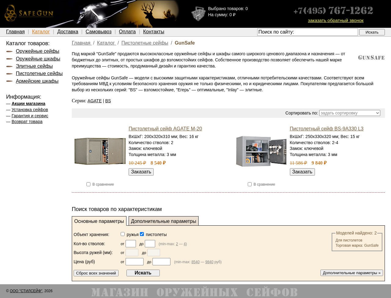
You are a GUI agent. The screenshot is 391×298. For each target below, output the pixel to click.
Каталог (41, 31)
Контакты (153, 31)
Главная (15, 31)
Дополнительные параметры (163, 221)
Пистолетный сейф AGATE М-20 (165, 128)
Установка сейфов (30, 109)
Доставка (67, 31)
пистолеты (153, 234)
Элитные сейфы (34, 66)
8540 (196, 262)
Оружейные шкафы (38, 58)
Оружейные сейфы (37, 51)
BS (108, 100)
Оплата (127, 31)
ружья (130, 234)
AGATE (95, 100)
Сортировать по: (301, 113)
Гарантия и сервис (30, 115)
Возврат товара (27, 121)
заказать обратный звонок (336, 20)
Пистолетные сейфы (39, 73)
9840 (209, 262)
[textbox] (307, 32)
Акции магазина (28, 103)
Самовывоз (98, 31)
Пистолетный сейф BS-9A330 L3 (327, 128)
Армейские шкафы (37, 81)
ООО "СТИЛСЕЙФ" (26, 291)
